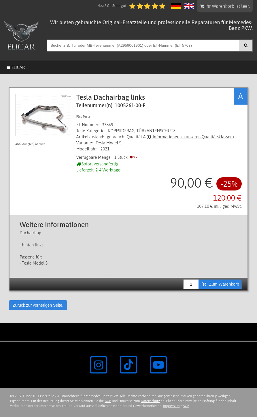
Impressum (171, 406)
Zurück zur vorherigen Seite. (38, 305)
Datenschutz (150, 401)
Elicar (16, 67)
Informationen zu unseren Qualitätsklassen (190, 136)
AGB (108, 401)
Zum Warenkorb (220, 284)
